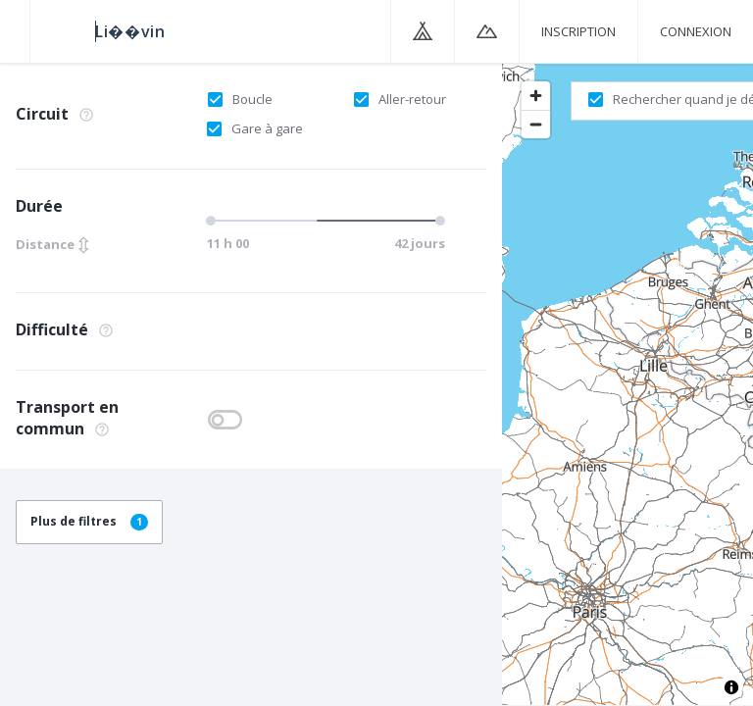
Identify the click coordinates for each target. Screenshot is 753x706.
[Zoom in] (536, 95)
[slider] (323, 220)
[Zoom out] (536, 124)
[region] (627, 383)
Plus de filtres (89, 521)
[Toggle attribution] (731, 687)
